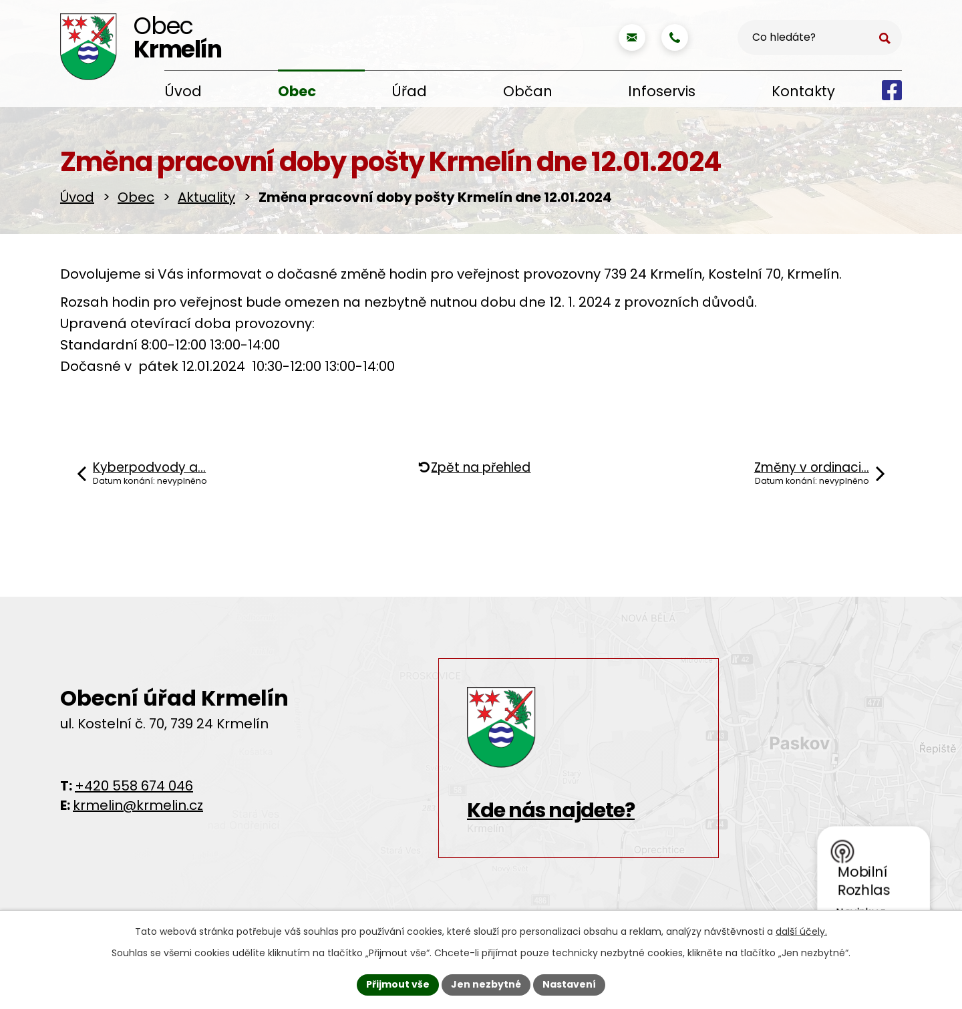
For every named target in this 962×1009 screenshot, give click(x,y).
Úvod (183, 91)
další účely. (801, 931)
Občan (527, 91)
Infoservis (661, 91)
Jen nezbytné (486, 984)
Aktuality (206, 197)
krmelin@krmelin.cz (138, 805)
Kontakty (803, 91)
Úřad (409, 91)
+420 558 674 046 (134, 785)
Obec (297, 91)
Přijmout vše (398, 984)
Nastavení (569, 984)
